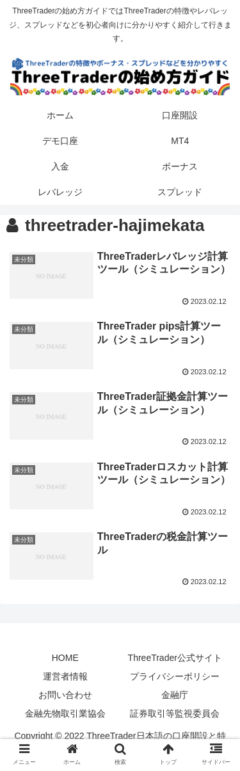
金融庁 (174, 695)
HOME (65, 658)
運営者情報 (65, 676)
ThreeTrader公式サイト (175, 658)
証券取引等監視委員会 (175, 713)
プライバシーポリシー (175, 676)
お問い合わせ (65, 695)
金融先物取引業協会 (65, 713)
